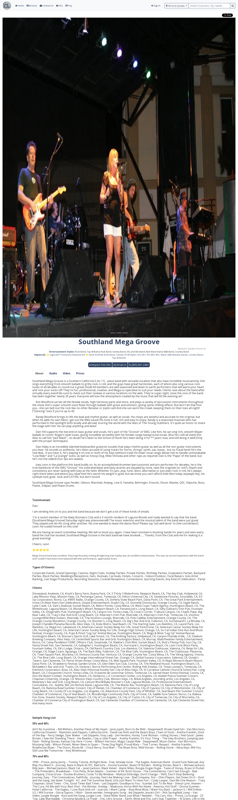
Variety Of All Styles (126, 354)
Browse (32, 5)
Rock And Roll (96, 354)
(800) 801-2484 (138, 364)
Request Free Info (100, 364)
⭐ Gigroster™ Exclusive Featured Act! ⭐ (67, 354)
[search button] (232, 5)
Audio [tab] (53, 373)
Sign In (155, 5)
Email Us (120, 364)
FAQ (59, 5)
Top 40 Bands (119, 357)
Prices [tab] (80, 373)
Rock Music (109, 354)
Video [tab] (66, 373)
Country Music (196, 354)
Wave (164, 354)
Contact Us (46, 5)
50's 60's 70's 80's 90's (148, 354)
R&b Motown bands (178, 354)
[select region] (177, 5)
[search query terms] (209, 5)
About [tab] (39, 373)
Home (19, 5)
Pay (68, 5)
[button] (20, 178)
